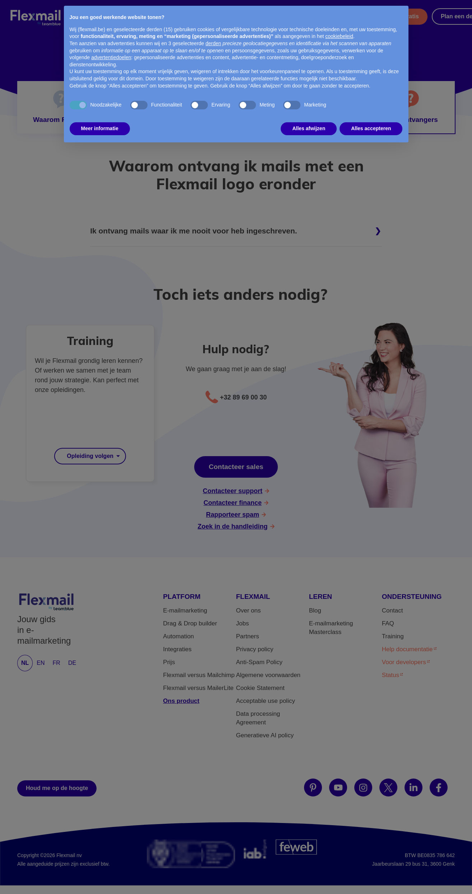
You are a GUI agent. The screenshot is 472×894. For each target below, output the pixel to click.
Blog (315, 610)
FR (56, 663)
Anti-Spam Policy (259, 662)
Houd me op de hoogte (57, 788)
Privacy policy (254, 649)
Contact (392, 610)
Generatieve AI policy (265, 735)
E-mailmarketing (185, 610)
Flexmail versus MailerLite (198, 688)
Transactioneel (160, 12)
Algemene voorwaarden (268, 675)
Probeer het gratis (394, 16)
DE (72, 663)
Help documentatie (407, 649)
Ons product (181, 700)
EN (41, 663)
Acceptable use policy (265, 700)
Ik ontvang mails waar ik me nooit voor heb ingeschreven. (193, 231)
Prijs (206, 12)
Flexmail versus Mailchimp (198, 675)
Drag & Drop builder (190, 623)
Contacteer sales (236, 466)
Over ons (248, 610)
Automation (178, 636)
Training (393, 636)
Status (390, 675)
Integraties (177, 649)
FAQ (388, 623)
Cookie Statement (260, 688)
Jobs (242, 623)
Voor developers (404, 662)
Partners (291, 12)
